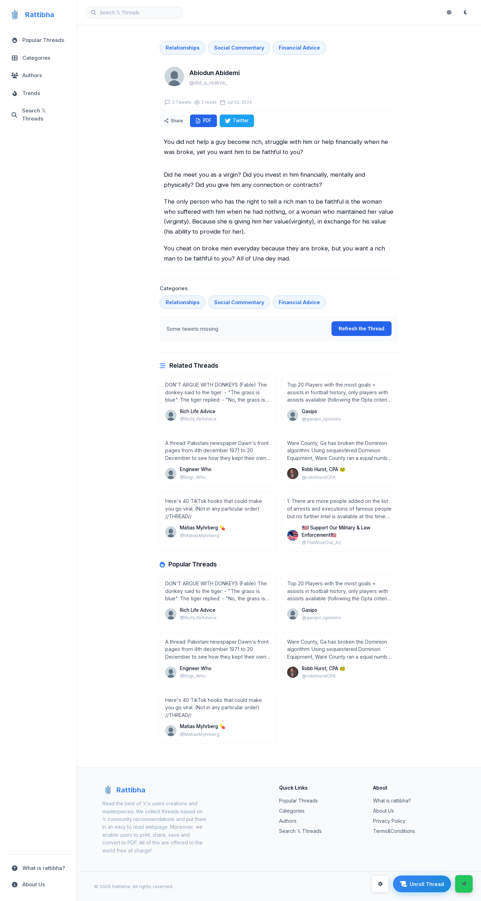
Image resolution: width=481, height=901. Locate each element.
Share (173, 120)
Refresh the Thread (361, 328)
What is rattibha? (392, 801)
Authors (288, 821)
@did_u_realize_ (208, 83)
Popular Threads (298, 801)
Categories (292, 811)
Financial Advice (299, 48)
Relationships (182, 48)
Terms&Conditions (394, 831)
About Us (383, 811)
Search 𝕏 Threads (300, 831)
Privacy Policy (389, 821)
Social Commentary (239, 48)
